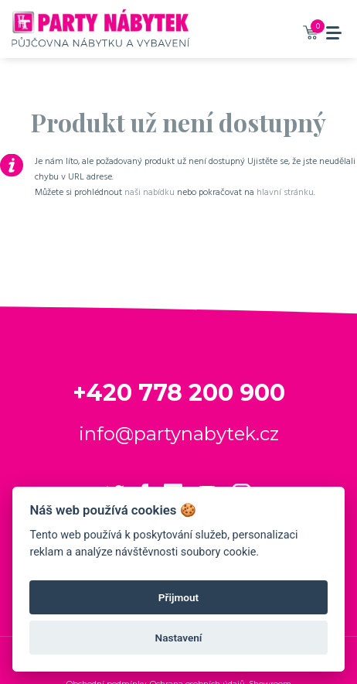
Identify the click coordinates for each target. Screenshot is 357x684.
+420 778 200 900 (179, 392)
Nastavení (178, 637)
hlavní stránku (285, 192)
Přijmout (178, 597)
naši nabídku (149, 192)
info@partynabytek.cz (179, 433)
